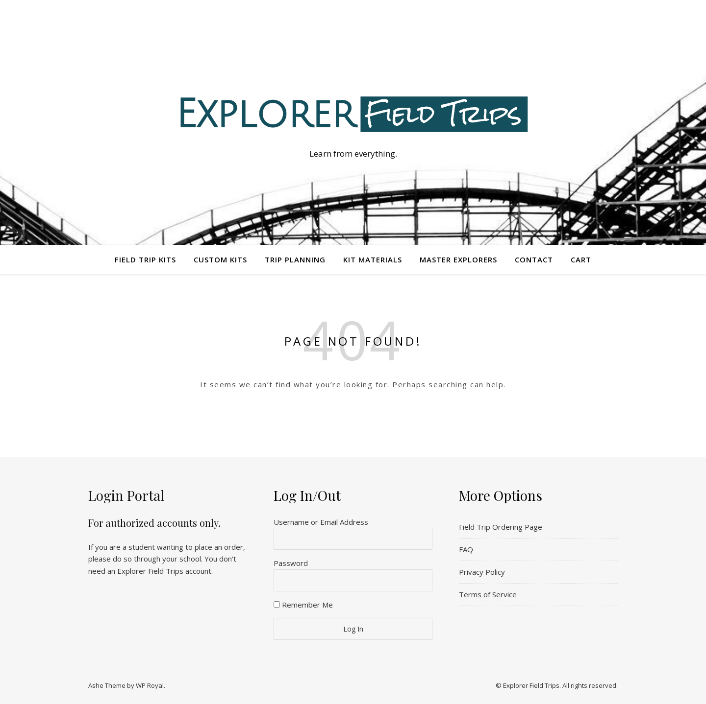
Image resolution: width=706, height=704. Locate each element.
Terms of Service (488, 594)
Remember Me (303, 605)
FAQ (466, 549)
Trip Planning (295, 259)
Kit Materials (372, 259)
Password (291, 563)
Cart (581, 259)
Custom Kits (220, 259)
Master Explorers (458, 259)
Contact (534, 259)
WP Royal (150, 685)
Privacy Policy (482, 572)
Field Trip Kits (145, 259)
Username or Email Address (321, 522)
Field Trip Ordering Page (500, 527)
